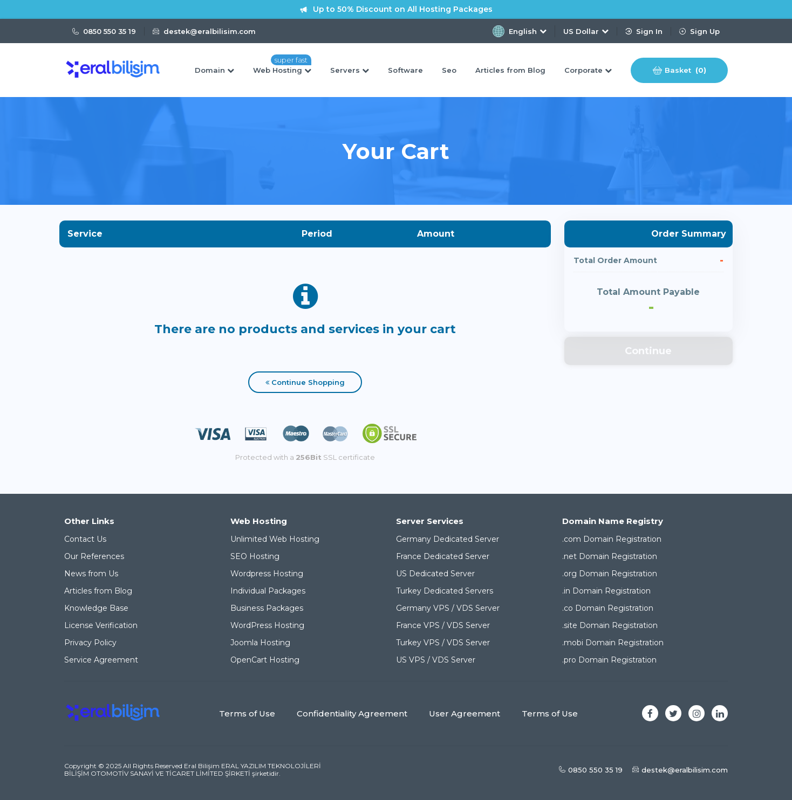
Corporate (588, 70)
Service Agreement (101, 660)
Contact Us (85, 539)
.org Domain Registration (609, 573)
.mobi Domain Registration (613, 642)
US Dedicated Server (435, 573)
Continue (648, 351)
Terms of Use (247, 713)
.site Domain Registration (610, 625)
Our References (94, 556)
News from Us (91, 573)
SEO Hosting (254, 556)
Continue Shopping (305, 382)
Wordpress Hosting (266, 573)
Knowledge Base (96, 608)
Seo (449, 70)
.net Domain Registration (609, 556)
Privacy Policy (90, 642)
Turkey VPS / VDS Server (443, 642)
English (520, 31)
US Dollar (586, 31)
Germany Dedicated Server (447, 539)
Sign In (644, 31)
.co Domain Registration (607, 608)
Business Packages (266, 608)
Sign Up (699, 31)
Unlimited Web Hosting (274, 539)
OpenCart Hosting (264, 660)
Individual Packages (267, 591)
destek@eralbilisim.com (204, 31)
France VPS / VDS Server (443, 625)
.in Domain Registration (606, 591)
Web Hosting (282, 70)
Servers (349, 70)
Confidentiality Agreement (352, 713)
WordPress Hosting (267, 625)
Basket (679, 70)
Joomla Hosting (260, 642)
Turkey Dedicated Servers (444, 591)
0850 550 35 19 (104, 31)
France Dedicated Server (442, 556)
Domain (214, 70)
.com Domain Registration (611, 539)
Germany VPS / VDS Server (448, 608)
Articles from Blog (510, 70)
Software (405, 70)
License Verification (101, 625)
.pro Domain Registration (609, 660)
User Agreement (464, 713)
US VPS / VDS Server (435, 660)
